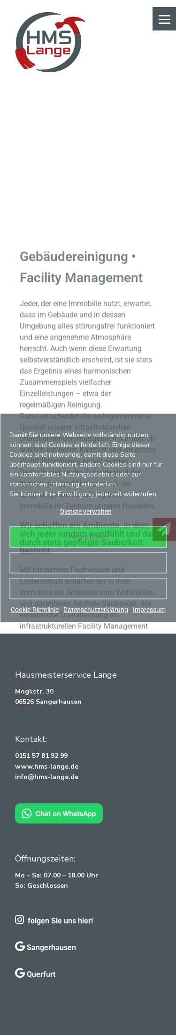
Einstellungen (88, 588)
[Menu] (164, 18)
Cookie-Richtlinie (35, 609)
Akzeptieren (88, 537)
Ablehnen (88, 562)
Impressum (149, 609)
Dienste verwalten (86, 511)
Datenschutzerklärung (95, 609)
